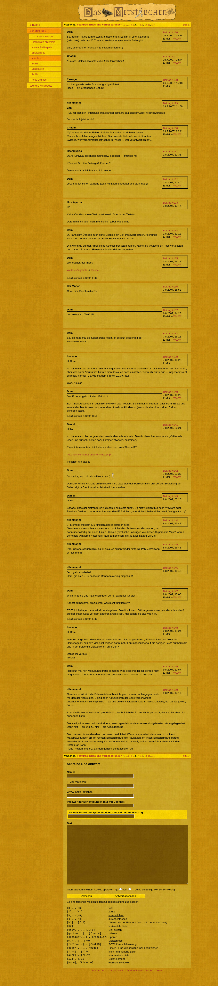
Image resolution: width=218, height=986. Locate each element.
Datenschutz (116, 982)
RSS (159, 982)
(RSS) (186, 24)
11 (149, 25)
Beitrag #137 (170, 310)
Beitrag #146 (170, 567)
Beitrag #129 (170, 103)
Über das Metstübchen (140, 982)
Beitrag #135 (170, 258)
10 (145, 25)
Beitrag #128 (170, 79)
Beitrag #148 (170, 627)
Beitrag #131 (170, 151)
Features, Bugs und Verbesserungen (99, 24)
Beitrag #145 (170, 544)
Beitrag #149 (170, 666)
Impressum (98, 982)
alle (153, 25)
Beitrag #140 (170, 391)
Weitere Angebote (77, 270)
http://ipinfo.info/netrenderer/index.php (89, 454)
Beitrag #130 (170, 128)
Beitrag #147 (170, 591)
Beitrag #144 (170, 520)
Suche (95, 270)
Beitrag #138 (170, 333)
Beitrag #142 (170, 470)
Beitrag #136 (170, 286)
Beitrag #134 (170, 230)
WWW (177, 38)
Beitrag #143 (170, 496)
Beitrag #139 (170, 356)
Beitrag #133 (170, 202)
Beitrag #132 (170, 179)
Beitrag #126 (170, 32)
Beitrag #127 (170, 56)
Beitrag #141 (170, 424)
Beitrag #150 (170, 689)
